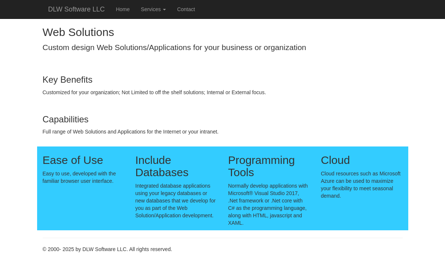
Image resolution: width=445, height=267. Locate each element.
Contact (186, 9)
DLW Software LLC (76, 9)
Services (153, 9)
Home (123, 9)
